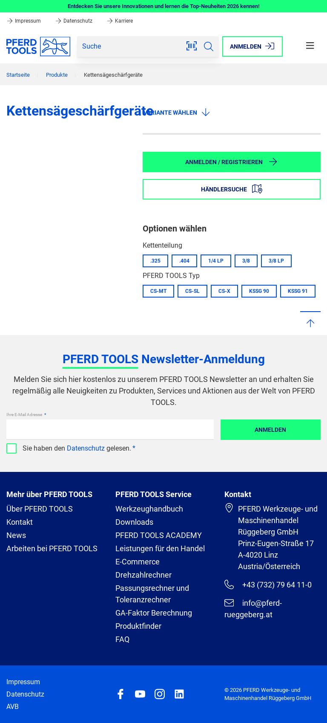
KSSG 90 (259, 291)
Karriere (119, 21)
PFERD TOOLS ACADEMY (158, 535)
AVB (12, 707)
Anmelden (270, 429)
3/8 (246, 261)
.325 (155, 261)
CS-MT (158, 291)
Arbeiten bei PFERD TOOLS (52, 548)
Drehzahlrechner (143, 574)
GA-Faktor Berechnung (153, 612)
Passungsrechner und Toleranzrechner (152, 594)
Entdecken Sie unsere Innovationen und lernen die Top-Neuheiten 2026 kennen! (164, 6)
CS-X (224, 291)
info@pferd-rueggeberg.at (253, 608)
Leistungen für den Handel (160, 548)
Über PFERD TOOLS (39, 508)
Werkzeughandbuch (149, 508)
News (16, 535)
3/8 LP (276, 261)
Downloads (134, 522)
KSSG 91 (298, 291)
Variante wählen (177, 112)
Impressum (24, 21)
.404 (184, 261)
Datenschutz (74, 21)
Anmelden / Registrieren (231, 161)
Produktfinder (138, 626)
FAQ (122, 639)
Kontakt (19, 522)
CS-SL (192, 291)
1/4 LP (216, 261)
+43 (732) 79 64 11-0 (268, 584)
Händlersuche (231, 189)
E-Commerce (137, 561)
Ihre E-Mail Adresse (24, 414)
